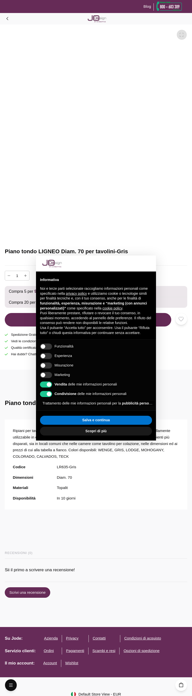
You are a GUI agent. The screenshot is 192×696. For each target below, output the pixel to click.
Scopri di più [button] (96, 431)
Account (50, 663)
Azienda (51, 638)
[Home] (7, 18)
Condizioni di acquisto (142, 638)
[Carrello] (181, 685)
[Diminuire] (8, 275)
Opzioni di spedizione (142, 650)
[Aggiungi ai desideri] (181, 319)
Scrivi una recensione (27, 592)
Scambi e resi (104, 650)
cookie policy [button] (112, 308)
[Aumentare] (25, 275)
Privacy (72, 638)
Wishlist (71, 663)
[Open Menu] (11, 685)
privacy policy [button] (76, 294)
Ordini (49, 650)
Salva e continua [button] (96, 420)
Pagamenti (75, 650)
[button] (150, 264)
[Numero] (17, 275)
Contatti (99, 638)
